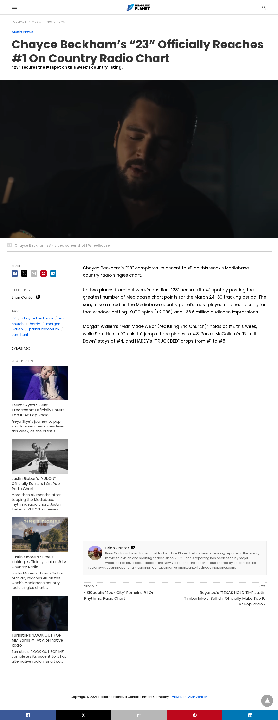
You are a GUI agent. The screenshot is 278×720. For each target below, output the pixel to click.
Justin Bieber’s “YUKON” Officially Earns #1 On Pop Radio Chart (36, 483)
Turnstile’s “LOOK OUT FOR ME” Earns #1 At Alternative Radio (37, 640)
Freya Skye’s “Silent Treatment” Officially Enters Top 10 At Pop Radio (38, 410)
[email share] (34, 273)
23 (14, 318)
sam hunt (20, 334)
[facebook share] (15, 273)
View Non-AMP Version (190, 697)
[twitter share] (24, 273)
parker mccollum (44, 328)
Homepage (19, 22)
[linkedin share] (53, 273)
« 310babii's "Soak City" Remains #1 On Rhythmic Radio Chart (119, 595)
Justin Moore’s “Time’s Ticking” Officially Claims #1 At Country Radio (40, 562)
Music (36, 22)
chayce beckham (37, 318)
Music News (56, 22)
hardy (35, 323)
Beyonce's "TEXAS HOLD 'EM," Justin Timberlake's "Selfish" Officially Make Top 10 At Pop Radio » (224, 598)
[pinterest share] (43, 273)
